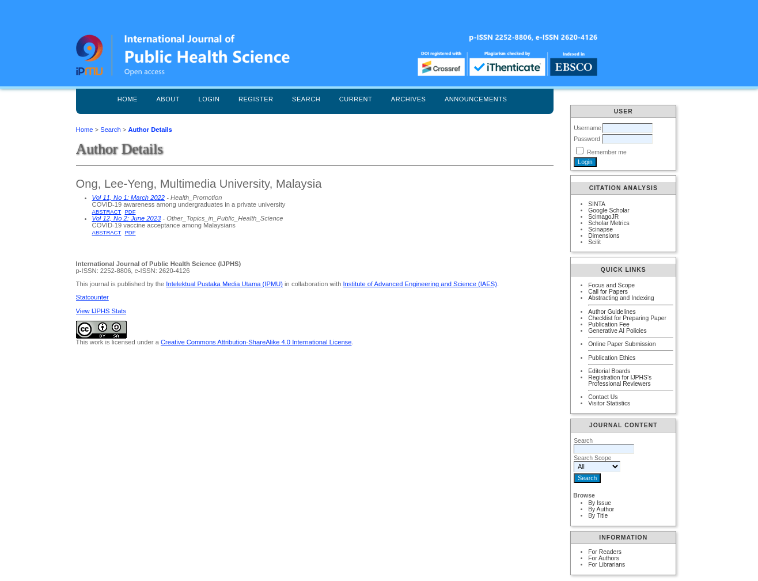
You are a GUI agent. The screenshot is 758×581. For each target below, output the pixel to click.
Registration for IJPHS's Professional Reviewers (619, 380)
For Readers (604, 552)
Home (128, 99)
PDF (130, 211)
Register (256, 99)
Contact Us (602, 397)
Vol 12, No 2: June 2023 (126, 218)
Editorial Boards (609, 371)
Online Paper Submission (621, 344)
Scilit (594, 242)
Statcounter (92, 297)
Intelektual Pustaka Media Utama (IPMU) (224, 283)
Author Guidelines (612, 312)
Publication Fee (609, 324)
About (168, 99)
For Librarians (606, 564)
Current (356, 99)
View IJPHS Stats (101, 310)
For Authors (603, 558)
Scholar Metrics (609, 223)
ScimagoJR (603, 217)
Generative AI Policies (617, 331)
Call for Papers (608, 291)
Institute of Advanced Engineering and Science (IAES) (420, 283)
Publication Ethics (611, 358)
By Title (598, 515)
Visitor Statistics (609, 403)
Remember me (607, 152)
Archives (408, 99)
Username (587, 128)
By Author (601, 509)
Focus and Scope (611, 285)
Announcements (476, 99)
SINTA (596, 204)
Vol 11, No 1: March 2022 (128, 197)
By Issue (599, 503)
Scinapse (600, 229)
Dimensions (603, 236)
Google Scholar (609, 210)
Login (209, 99)
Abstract (107, 211)
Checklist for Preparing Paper (627, 318)
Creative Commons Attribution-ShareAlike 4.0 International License (256, 342)
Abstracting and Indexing (621, 298)
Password (587, 139)
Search (306, 99)
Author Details (150, 129)
